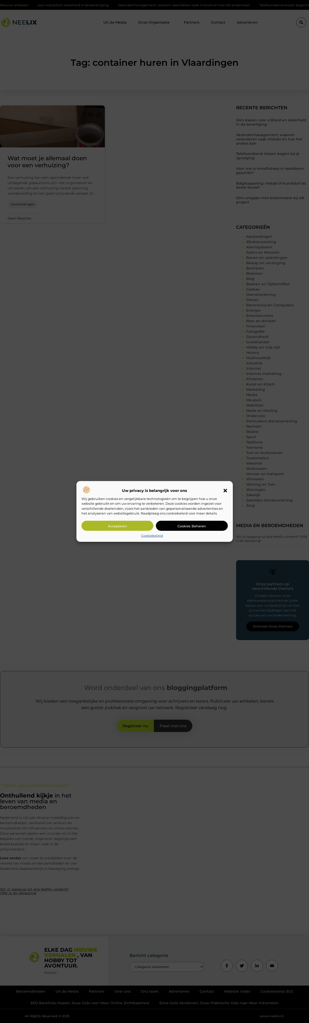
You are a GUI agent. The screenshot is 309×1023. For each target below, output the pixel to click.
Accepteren (117, 526)
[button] (225, 490)
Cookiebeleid (152, 536)
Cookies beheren (192, 526)
